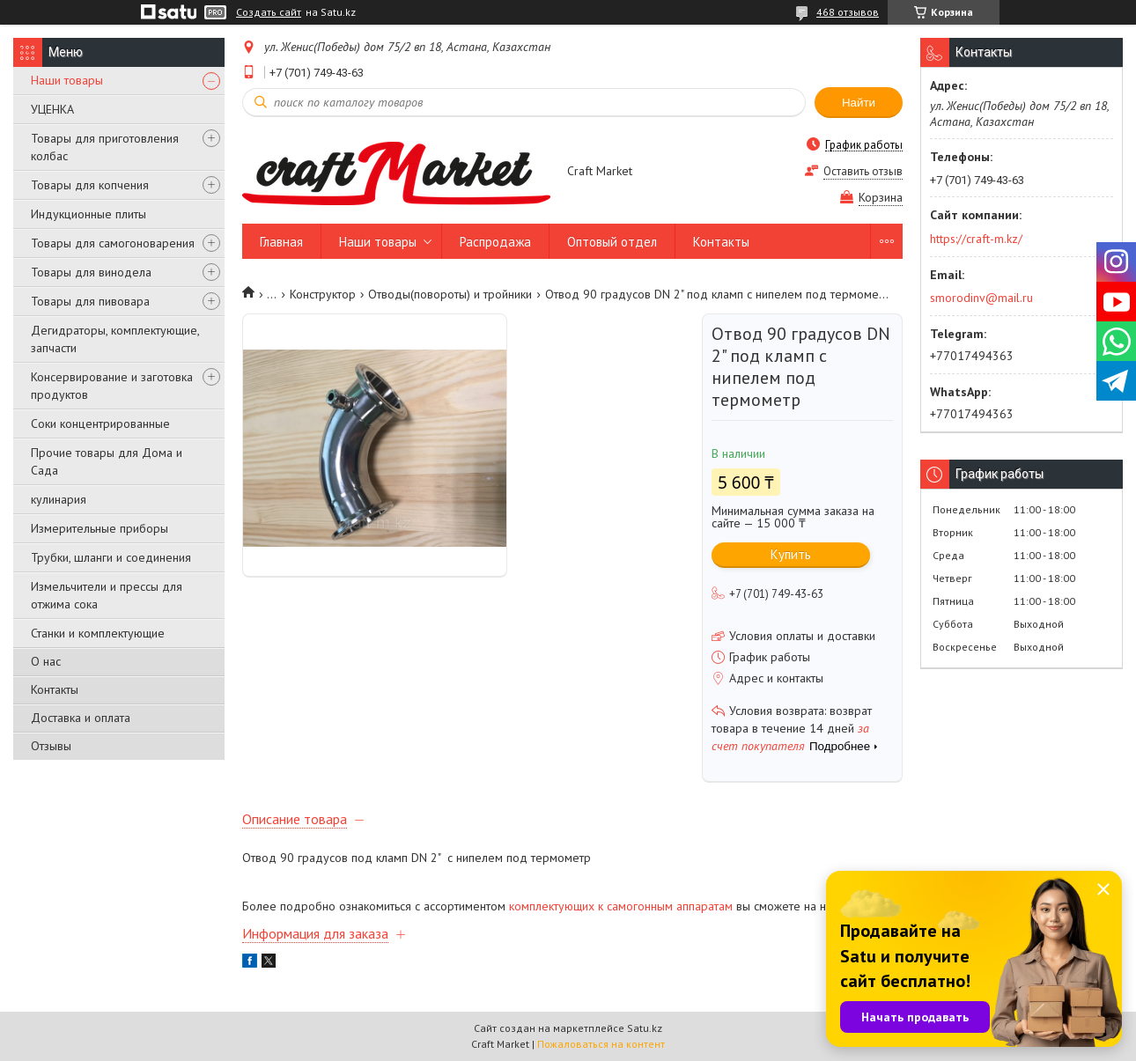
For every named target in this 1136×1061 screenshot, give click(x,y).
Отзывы (51, 746)
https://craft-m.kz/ (976, 239)
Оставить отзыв (863, 171)
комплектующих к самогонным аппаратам (621, 906)
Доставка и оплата (80, 718)
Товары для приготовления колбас (105, 147)
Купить (791, 554)
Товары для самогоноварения (113, 243)
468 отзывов (847, 11)
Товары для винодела (91, 272)
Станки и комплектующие (98, 633)
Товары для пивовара (90, 301)
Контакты (54, 689)
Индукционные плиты (88, 214)
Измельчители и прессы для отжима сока (106, 595)
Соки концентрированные (100, 423)
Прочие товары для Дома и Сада (106, 461)
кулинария (58, 499)
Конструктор (323, 294)
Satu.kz (644, 1028)
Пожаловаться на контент (601, 1043)
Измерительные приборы (99, 528)
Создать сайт (268, 12)
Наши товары (67, 80)
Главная (281, 241)
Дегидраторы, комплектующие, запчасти (115, 339)
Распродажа (495, 241)
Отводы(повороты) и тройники (450, 294)
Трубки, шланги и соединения (111, 557)
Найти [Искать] (858, 102)
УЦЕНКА (52, 109)
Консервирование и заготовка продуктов (112, 385)
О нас (46, 661)
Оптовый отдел (612, 241)
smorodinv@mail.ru (981, 298)
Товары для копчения (90, 185)
